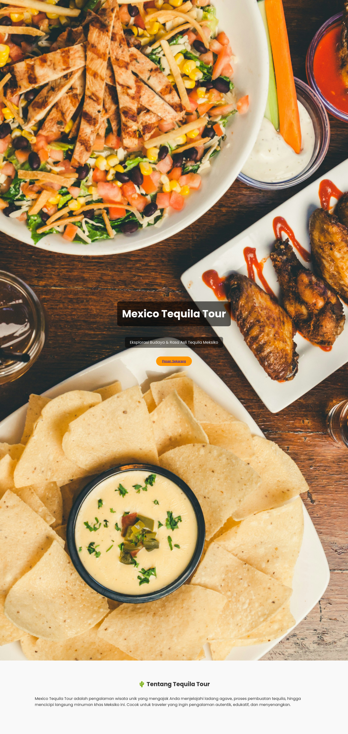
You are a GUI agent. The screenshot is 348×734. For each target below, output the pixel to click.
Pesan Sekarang (174, 361)
